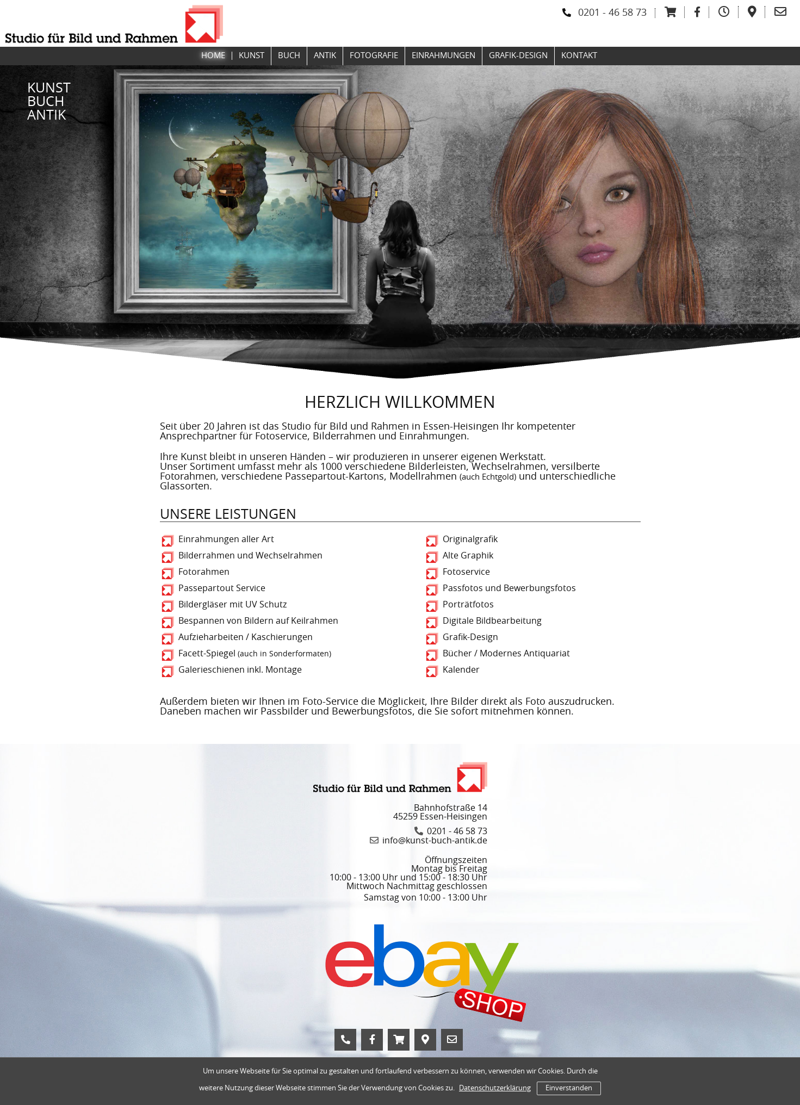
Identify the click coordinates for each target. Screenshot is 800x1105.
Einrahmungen (443, 56)
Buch (289, 56)
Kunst (251, 56)
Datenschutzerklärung (495, 1088)
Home (213, 56)
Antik (325, 56)
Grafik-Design (518, 56)
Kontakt (579, 56)
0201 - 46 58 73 (612, 13)
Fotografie (374, 56)
